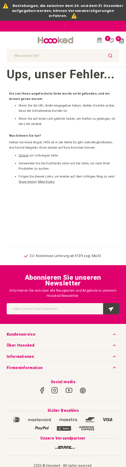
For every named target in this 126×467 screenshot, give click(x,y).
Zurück (24, 155)
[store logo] (56, 40)
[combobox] (63, 55)
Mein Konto (46, 181)
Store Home (27, 181)
